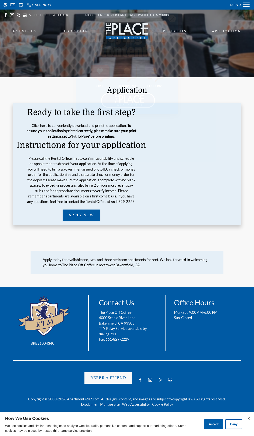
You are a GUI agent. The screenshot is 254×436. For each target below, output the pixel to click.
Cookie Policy (162, 404)
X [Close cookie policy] (249, 418)
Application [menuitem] (226, 31)
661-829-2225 (123, 201)
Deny (233, 424)
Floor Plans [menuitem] (76, 31)
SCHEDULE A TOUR (49, 15)
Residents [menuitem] (175, 31)
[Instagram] (150, 381)
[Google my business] (170, 381)
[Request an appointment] (21, 4)
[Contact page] (13, 4)
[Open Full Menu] (240, 4)
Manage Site (110, 404)
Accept (214, 424)
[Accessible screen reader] (5, 4)
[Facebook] (140, 381)
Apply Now (81, 215)
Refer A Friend (108, 378)
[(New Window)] (6, 14)
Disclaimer (89, 404)
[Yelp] (160, 381)
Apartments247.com (83, 399)
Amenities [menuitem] (24, 31)
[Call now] (39, 4)
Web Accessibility (136, 404)
